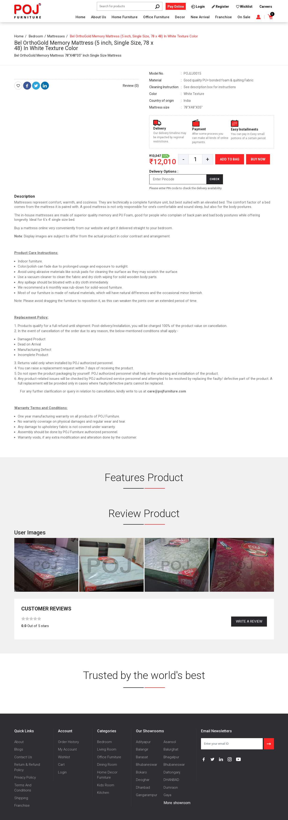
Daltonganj (172, 772)
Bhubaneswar (146, 764)
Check (214, 179)
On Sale (243, 17)
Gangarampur (146, 795)
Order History (68, 742)
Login (62, 772)
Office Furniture (156, 17)
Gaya (167, 795)
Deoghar (142, 780)
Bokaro (141, 772)
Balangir (142, 749)
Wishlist (64, 757)
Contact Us (23, 757)
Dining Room (107, 764)
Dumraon (171, 787)
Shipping (21, 798)
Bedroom (36, 36)
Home (80, 17)
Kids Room (105, 785)
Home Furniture (125, 17)
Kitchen (103, 793)
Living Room (106, 749)
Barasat (142, 757)
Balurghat (171, 749)
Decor (180, 17)
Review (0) (131, 85)
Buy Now (258, 159)
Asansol (170, 742)
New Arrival (200, 17)
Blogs (18, 749)
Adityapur (143, 742)
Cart (61, 764)
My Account (67, 749)
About (19, 742)
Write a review (249, 621)
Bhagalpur (171, 757)
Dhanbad (143, 787)
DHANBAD (171, 780)
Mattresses (56, 36)
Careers (265, 6)
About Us (98, 17)
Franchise (223, 17)
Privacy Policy (25, 777)
